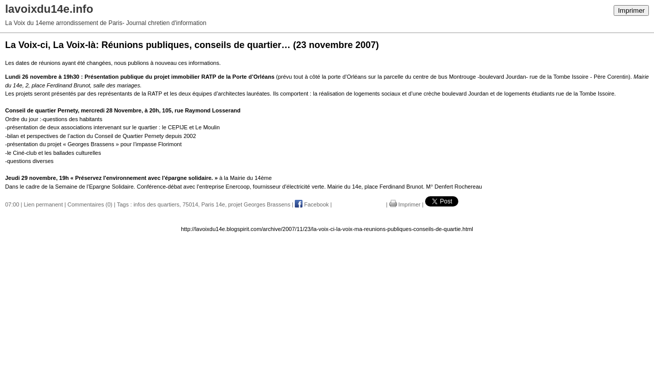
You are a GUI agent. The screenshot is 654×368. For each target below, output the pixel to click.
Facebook (312, 204)
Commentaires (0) (89, 204)
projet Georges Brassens (259, 204)
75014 (190, 204)
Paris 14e (213, 204)
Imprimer (631, 10)
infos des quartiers (156, 204)
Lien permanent (43, 204)
